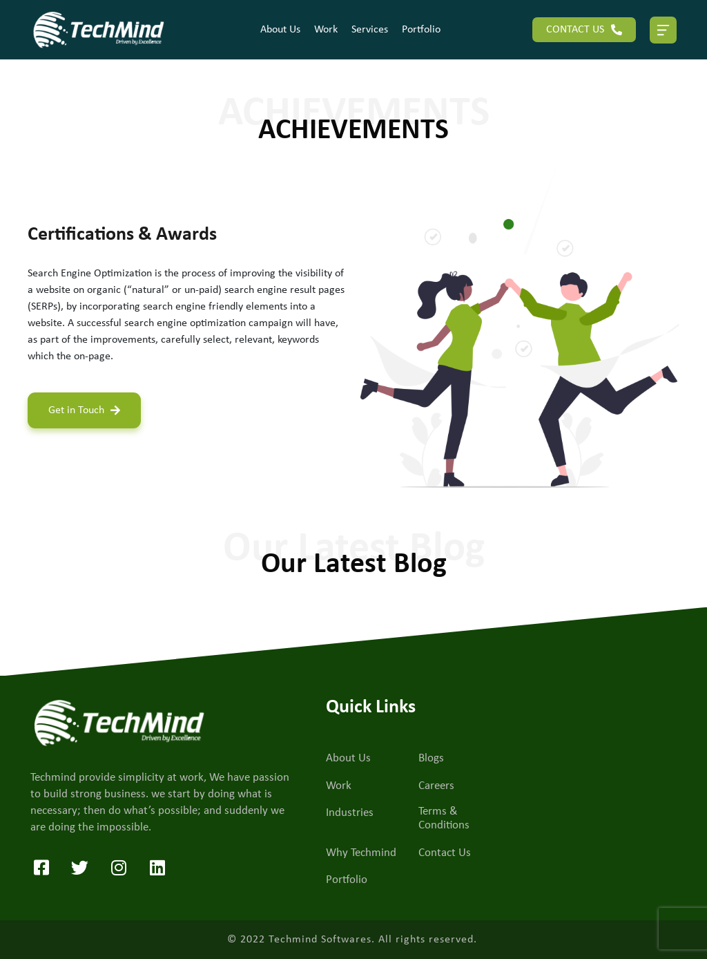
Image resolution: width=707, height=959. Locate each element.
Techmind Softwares (320, 939)
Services (369, 29)
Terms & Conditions (443, 818)
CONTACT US (584, 29)
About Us (280, 29)
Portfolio (421, 29)
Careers (436, 786)
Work (326, 29)
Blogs (431, 758)
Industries (350, 813)
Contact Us (444, 853)
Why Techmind (361, 853)
